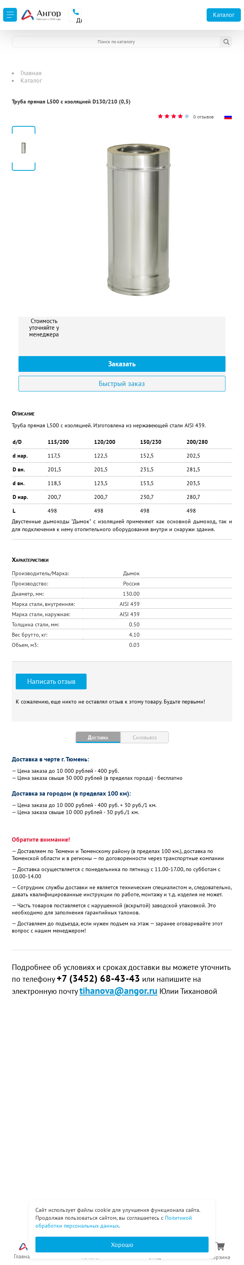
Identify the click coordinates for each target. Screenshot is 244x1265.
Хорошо (122, 1244)
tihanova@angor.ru (118, 990)
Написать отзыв (51, 681)
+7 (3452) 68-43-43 (98, 978)
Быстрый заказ (122, 383)
